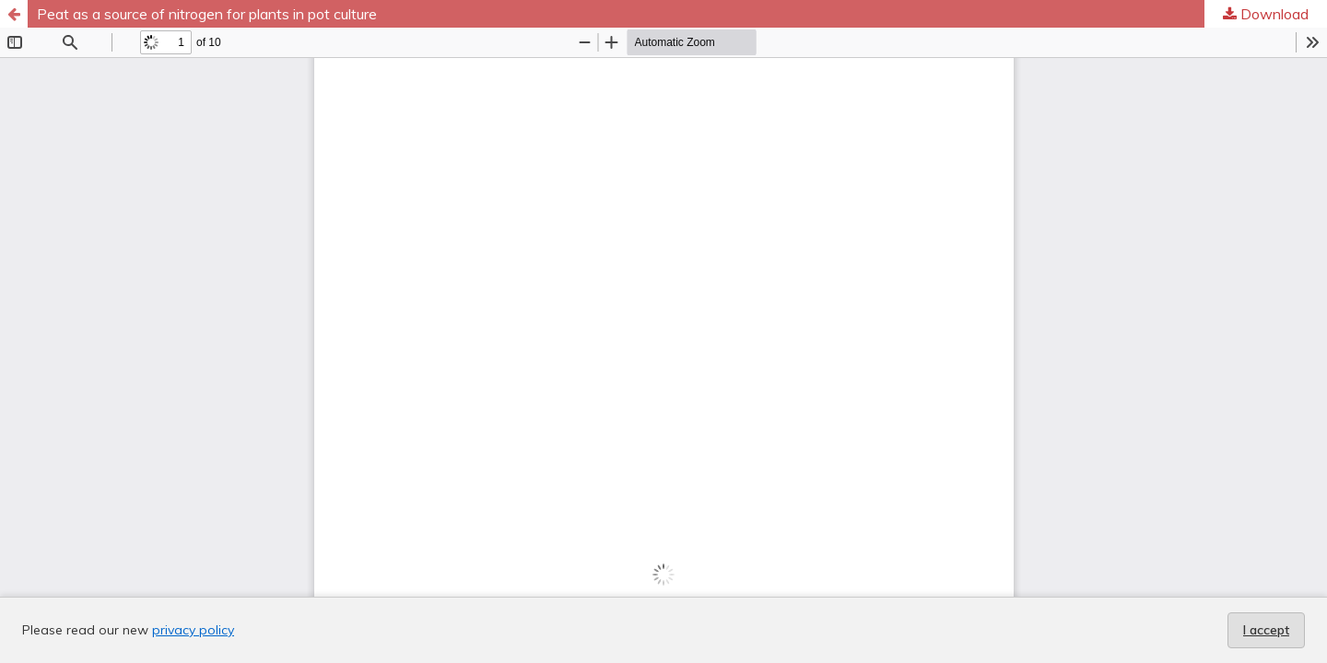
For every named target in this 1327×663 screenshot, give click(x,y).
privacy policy (193, 630)
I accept (1266, 630)
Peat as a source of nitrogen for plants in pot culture (207, 14)
